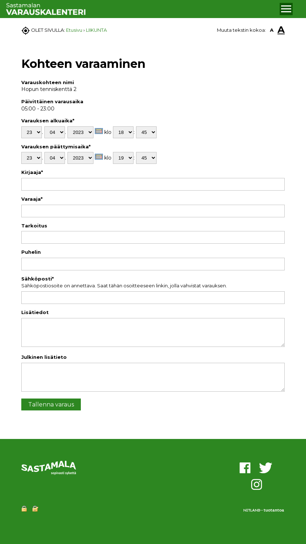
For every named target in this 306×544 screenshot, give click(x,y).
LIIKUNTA (96, 30)
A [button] (272, 30)
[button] (286, 9)
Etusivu (74, 30)
